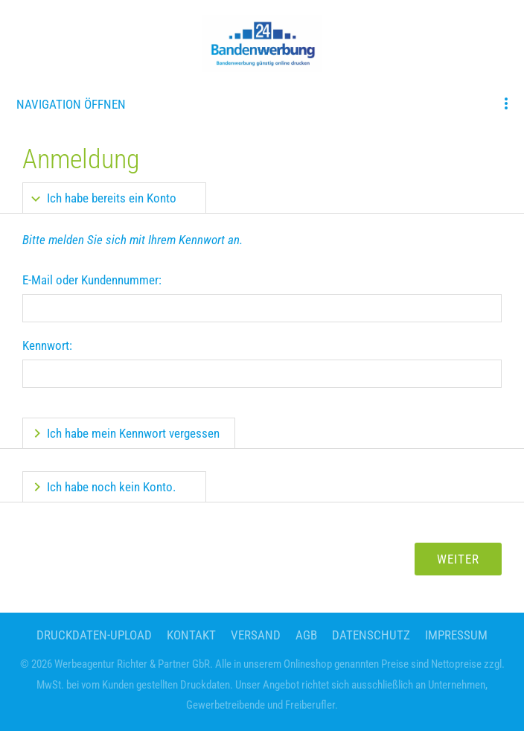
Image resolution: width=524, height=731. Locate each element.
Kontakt (191, 635)
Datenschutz (371, 635)
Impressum (456, 635)
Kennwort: (47, 345)
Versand (256, 635)
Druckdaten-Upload (94, 635)
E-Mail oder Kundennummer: (92, 279)
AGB (306, 635)
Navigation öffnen (71, 104)
